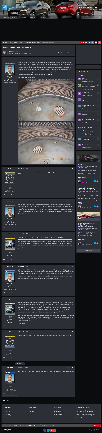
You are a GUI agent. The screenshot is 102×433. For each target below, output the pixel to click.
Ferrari (83, 100)
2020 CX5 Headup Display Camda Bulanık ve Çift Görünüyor (87, 129)
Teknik (33, 411)
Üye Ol (91, 7)
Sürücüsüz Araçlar (86, 138)
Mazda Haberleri (84, 166)
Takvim (9, 414)
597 (8, 76)
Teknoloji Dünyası (85, 139)
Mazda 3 (83, 108)
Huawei (83, 113)
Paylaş (60, 52)
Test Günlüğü (34, 17)
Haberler (9, 410)
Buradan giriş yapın (84, 7)
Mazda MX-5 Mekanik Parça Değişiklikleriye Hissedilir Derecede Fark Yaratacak (86, 224)
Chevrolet (83, 94)
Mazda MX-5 (84, 122)
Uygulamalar (23, 17)
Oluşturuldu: (23, 59)
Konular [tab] (94, 75)
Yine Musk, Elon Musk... (87, 144)
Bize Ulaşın (9, 430)
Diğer (52, 17)
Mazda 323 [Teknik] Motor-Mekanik (23, 53)
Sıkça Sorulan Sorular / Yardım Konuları (64, 410)
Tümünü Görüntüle (88, 250)
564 (9, 185)
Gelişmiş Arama (59, 415)
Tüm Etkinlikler (59, 414)
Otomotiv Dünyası (85, 146)
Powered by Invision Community (94, 430)
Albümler (10, 415)
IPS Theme (4, 429)
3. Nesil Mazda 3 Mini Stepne (88, 84)
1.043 (10, 251)
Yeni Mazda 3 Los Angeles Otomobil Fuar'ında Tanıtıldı (86, 189)
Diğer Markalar (84, 79)
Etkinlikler (43, 17)
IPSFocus (9, 429)
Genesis (83, 78)
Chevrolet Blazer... (85, 92)
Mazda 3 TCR (82, 164)
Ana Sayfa (6, 17)
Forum (14, 17)
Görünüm (4, 430)
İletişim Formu (59, 412)
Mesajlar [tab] (82, 75)
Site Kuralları (58, 411)
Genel (33, 410)
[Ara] (89, 17)
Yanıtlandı (23, 168)
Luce (83, 98)
